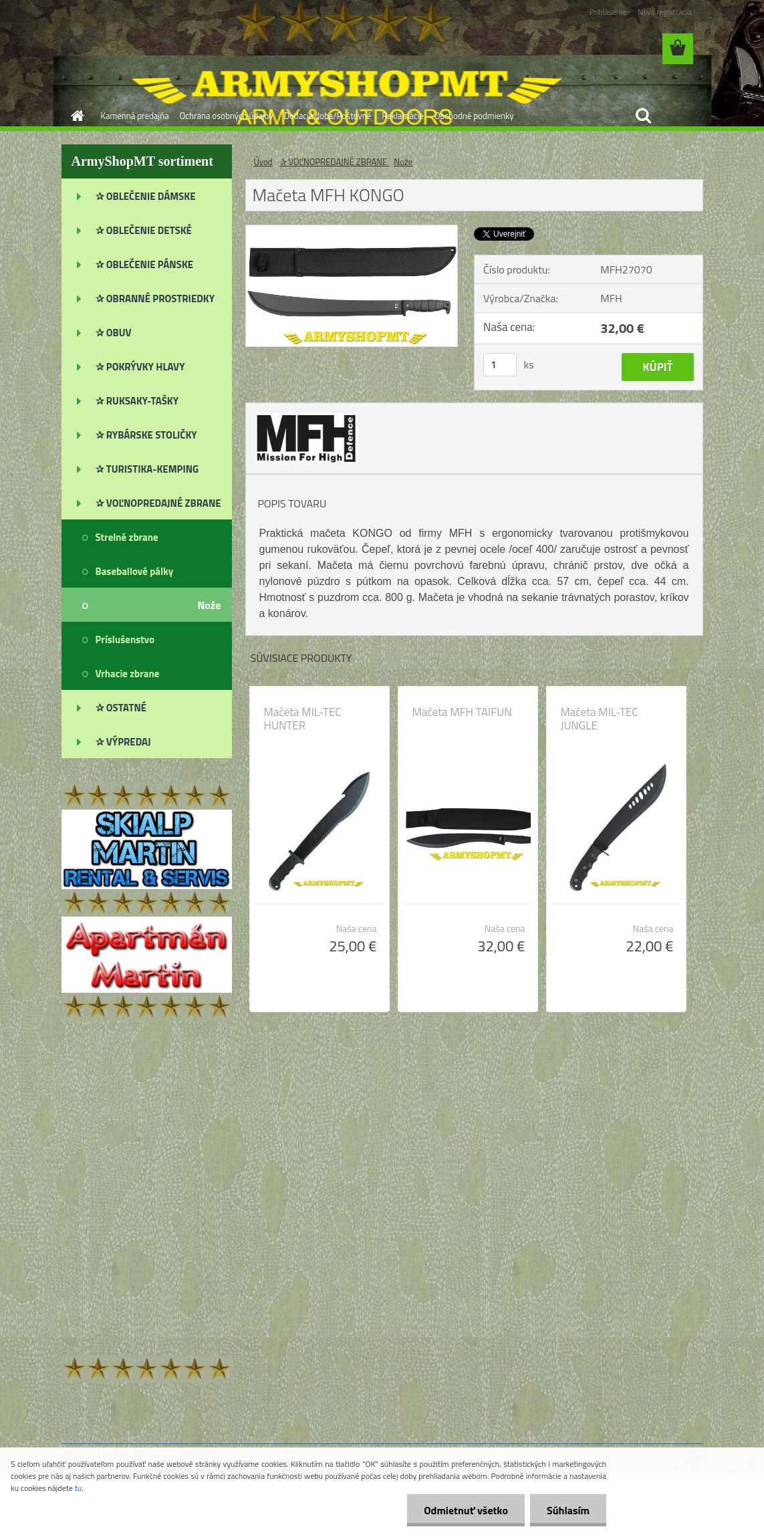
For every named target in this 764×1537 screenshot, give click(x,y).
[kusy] (500, 364)
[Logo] (153, 49)
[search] (643, 115)
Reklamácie (403, 115)
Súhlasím (568, 1510)
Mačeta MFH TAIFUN (462, 712)
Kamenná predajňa (135, 115)
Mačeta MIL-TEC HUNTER (303, 718)
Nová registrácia (665, 11)
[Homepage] (75, 115)
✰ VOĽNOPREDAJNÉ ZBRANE (334, 161)
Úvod (263, 161)
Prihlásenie (608, 11)
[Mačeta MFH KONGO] (352, 231)
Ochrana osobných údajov (226, 115)
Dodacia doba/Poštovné (328, 115)
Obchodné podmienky (474, 115)
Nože (403, 161)
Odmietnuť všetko (466, 1510)
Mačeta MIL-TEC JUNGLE (599, 718)
